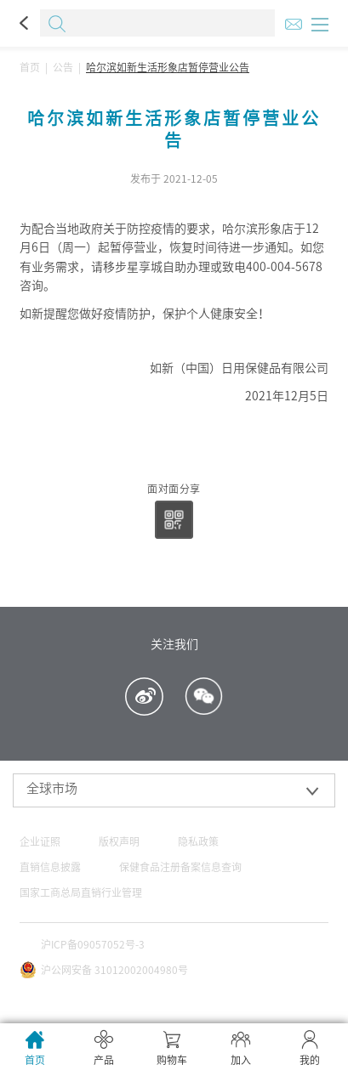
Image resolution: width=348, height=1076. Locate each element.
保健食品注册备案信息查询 (180, 867)
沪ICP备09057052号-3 (93, 944)
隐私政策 (198, 841)
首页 (30, 67)
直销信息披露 (50, 867)
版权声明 (119, 841)
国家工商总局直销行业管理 (81, 892)
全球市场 (51, 788)
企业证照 (40, 841)
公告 (63, 67)
